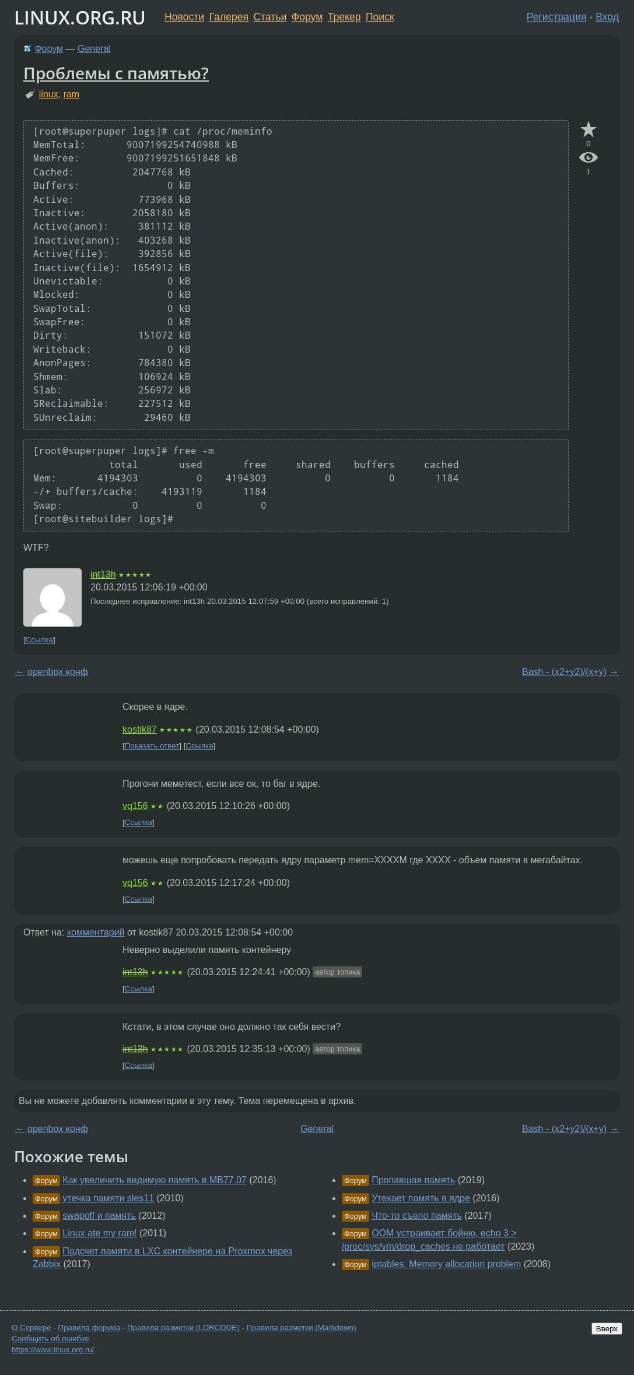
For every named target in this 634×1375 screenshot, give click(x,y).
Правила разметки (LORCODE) (183, 1327)
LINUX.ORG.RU (80, 17)
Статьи (269, 17)
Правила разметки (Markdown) (301, 1327)
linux (48, 94)
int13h (103, 574)
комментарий (96, 932)
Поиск (380, 17)
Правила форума (89, 1327)
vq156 (135, 806)
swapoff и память (99, 1216)
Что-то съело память (417, 1216)
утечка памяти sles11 (108, 1198)
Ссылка (39, 639)
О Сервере (31, 1327)
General (94, 49)
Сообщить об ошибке (50, 1338)
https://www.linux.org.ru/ (53, 1349)
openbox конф (57, 672)
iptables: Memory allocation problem (446, 1264)
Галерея (228, 17)
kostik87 (139, 729)
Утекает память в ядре (421, 1198)
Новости (184, 17)
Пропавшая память (413, 1180)
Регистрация (557, 17)
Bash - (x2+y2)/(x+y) (564, 672)
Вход (607, 17)
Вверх (607, 1328)
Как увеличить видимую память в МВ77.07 (154, 1180)
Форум (307, 17)
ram (72, 94)
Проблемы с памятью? (116, 73)
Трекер (344, 17)
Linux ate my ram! (99, 1233)
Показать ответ (152, 745)
